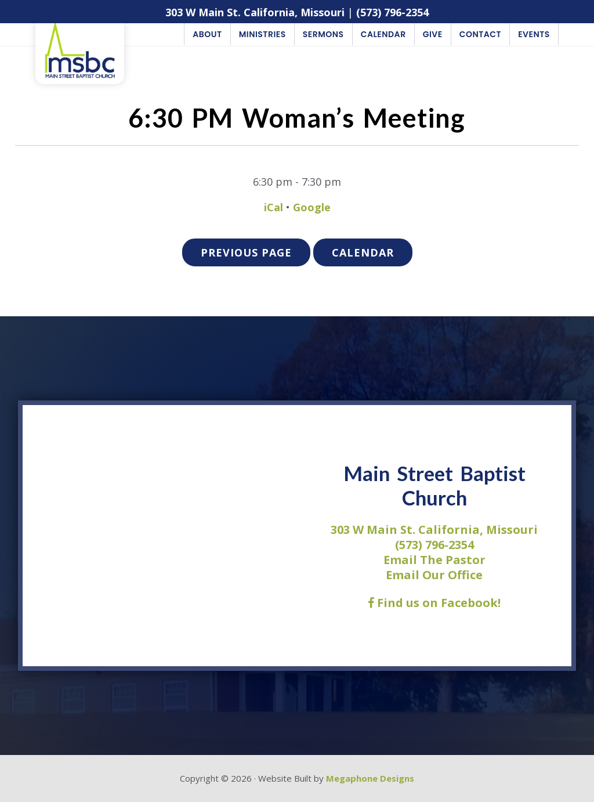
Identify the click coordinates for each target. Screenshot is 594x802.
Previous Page (246, 252)
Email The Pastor (434, 560)
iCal (273, 207)
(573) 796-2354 (392, 12)
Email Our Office (434, 575)
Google (312, 207)
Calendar (363, 252)
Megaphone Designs (370, 778)
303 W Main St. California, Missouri (255, 12)
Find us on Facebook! (434, 602)
